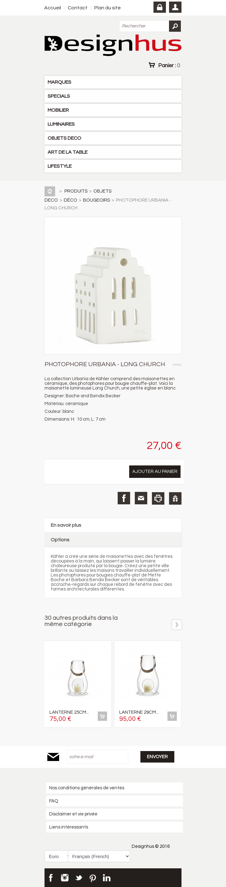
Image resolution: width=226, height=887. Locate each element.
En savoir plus (66, 525)
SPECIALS (59, 96)
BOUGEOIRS (96, 200)
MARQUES (59, 82)
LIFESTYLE (60, 166)
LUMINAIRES (61, 124)
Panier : (169, 65)
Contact (77, 7)
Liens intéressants (68, 827)
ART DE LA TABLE (67, 152)
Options (60, 539)
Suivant (176, 624)
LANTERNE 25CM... (69, 712)
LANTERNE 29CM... (139, 712)
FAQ (53, 801)
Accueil (52, 7)
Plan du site (107, 7)
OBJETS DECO (64, 138)
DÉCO (70, 200)
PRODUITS (75, 191)
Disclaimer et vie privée (73, 814)
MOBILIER (58, 110)
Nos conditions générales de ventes (86, 788)
